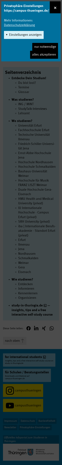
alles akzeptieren (44, 54)
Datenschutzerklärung (19, 25)
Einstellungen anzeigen (25, 35)
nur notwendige (45, 47)
